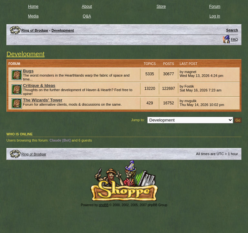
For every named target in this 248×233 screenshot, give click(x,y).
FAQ (234, 39)
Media (33, 16)
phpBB (103, 205)
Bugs (28, 71)
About (87, 6)
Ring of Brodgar (33, 154)
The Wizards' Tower (42, 100)
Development (25, 54)
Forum (215, 6)
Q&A (87, 16)
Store (161, 6)
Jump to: (138, 120)
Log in (215, 16)
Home (33, 6)
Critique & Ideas (39, 85)
